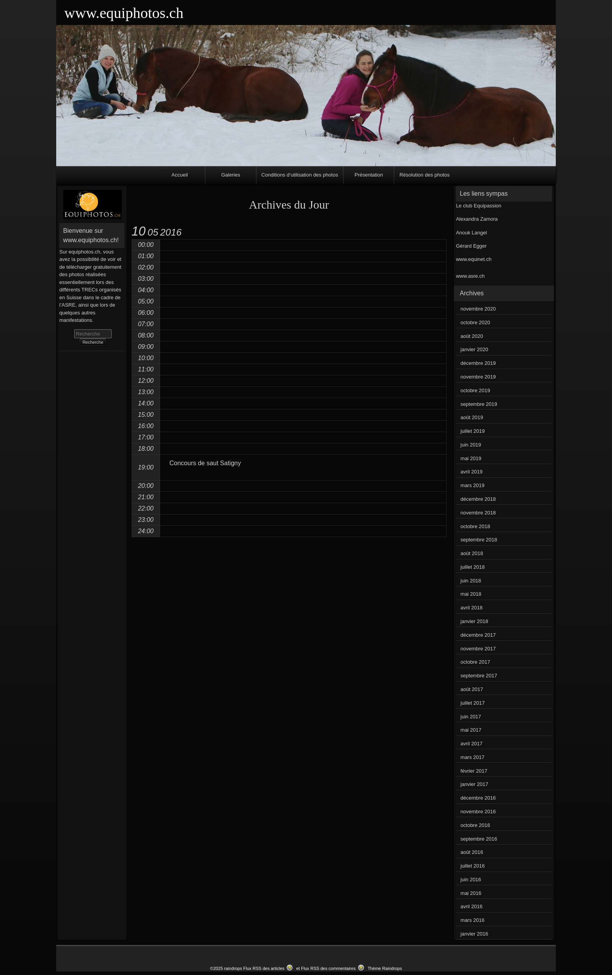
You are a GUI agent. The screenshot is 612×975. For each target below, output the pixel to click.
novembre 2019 (478, 377)
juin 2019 (471, 445)
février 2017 (474, 771)
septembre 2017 (479, 676)
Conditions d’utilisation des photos (300, 175)
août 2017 (472, 689)
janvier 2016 (474, 934)
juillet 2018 (473, 567)
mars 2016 (472, 920)
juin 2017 (471, 717)
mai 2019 (471, 458)
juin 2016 (471, 879)
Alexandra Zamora (477, 219)
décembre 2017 (478, 635)
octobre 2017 (475, 662)
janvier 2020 (474, 349)
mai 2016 (471, 893)
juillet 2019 (473, 431)
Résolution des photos (424, 175)
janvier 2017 (474, 784)
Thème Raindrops (385, 968)
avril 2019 (471, 472)
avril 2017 (471, 743)
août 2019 (472, 417)
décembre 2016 (478, 798)
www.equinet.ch (473, 259)
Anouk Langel (471, 233)
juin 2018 (471, 581)
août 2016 (472, 852)
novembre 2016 (478, 811)
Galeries (230, 175)
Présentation (368, 175)
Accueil (179, 175)
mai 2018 (471, 594)
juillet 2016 (473, 866)
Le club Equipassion (478, 206)
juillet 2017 (473, 703)
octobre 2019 (475, 390)
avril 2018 (471, 608)
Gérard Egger (471, 246)
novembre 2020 (478, 309)
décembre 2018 (478, 499)
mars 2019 (472, 485)
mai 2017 (471, 730)
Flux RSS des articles (264, 968)
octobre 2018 (475, 526)
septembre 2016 (479, 839)
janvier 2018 (474, 621)
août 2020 (472, 336)
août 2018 (472, 553)
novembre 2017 (478, 649)
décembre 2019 (478, 363)
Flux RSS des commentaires (328, 968)
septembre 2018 (479, 540)
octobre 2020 (475, 322)
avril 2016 (471, 906)
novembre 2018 (478, 513)
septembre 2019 (479, 404)
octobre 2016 (475, 825)
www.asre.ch (470, 276)
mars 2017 (472, 757)
